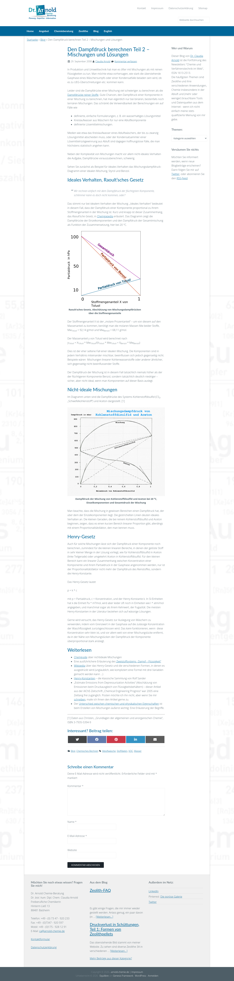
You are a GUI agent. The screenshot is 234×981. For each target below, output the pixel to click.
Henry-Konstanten (84, 678)
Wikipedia (79, 665)
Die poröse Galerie (171, 896)
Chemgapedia (105, 216)
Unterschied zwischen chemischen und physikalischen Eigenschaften (119, 704)
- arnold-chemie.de (119, 972)
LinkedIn (154, 891)
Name (72, 822)
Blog (73, 751)
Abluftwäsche (109, 751)
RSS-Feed (182, 178)
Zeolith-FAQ (100, 890)
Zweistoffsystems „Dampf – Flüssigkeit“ (138, 661)
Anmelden (153, 975)
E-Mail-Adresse (77, 836)
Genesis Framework (123, 975)
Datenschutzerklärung (44, 947)
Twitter (175, 174)
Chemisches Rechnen (87, 751)
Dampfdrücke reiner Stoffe (82, 95)
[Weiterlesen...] (104, 917)
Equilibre (104, 975)
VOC (131, 751)
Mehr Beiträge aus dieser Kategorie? (111, 958)
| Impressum (136, 972)
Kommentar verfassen (126, 61)
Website (72, 850)
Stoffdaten (122, 751)
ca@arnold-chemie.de (52, 931)
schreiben (79, 699)
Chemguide (80, 657)
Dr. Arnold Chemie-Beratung (67, 10)
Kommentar (75, 786)
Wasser (138, 751)
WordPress (140, 975)
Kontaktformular (40, 939)
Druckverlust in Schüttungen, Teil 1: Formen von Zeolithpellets (114, 929)
